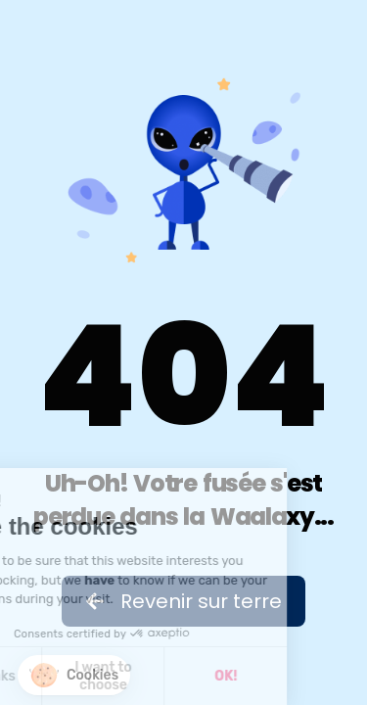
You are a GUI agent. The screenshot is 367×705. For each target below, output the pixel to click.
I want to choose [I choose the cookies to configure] (61, 676)
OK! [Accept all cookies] (184, 676)
